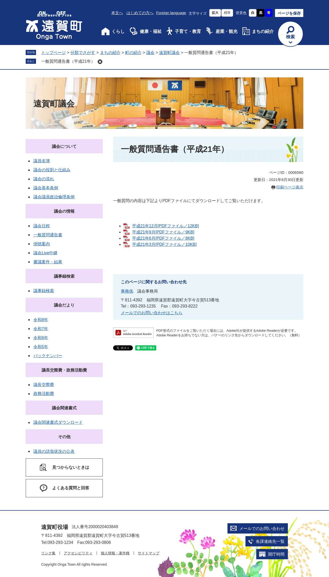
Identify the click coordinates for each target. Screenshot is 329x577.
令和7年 (40, 329)
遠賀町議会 (169, 52)
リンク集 (48, 553)
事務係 (127, 291)
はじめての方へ (139, 13)
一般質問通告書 (47, 235)
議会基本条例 (45, 188)
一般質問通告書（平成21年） (68, 61)
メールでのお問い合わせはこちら (151, 313)
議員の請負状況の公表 (54, 451)
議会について (64, 146)
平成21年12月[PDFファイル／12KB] (165, 226)
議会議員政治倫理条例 (54, 197)
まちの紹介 (263, 31)
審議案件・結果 (47, 262)
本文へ (117, 13)
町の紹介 (133, 52)
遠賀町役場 (54, 527)
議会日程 (41, 226)
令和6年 (40, 338)
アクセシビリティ (78, 553)
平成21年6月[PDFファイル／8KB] (163, 238)
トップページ (53, 52)
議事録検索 (64, 276)
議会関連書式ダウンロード (58, 422)
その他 (64, 437)
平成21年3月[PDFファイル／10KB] (164, 244)
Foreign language (171, 13)
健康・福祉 (151, 31)
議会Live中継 (45, 253)
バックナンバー (47, 356)
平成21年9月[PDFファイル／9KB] (163, 232)
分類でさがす (82, 52)
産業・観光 (226, 31)
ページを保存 (289, 13)
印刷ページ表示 (289, 187)
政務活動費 (43, 393)
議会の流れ (43, 179)
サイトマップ (148, 553)
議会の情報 (64, 211)
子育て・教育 (188, 31)
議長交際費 (43, 384)
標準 (227, 13)
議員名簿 (41, 161)
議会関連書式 (64, 408)
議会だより (64, 305)
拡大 (215, 13)
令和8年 (40, 320)
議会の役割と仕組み (51, 170)
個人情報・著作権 (115, 553)
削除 (100, 61)
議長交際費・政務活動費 (64, 370)
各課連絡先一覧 (270, 541)
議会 (150, 52)
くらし (118, 31)
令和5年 (40, 347)
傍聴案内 (41, 244)
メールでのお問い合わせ (262, 528)
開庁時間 (276, 554)
